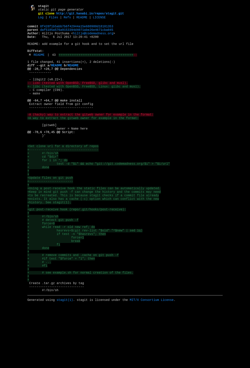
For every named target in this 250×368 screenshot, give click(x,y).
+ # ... (39, 317)
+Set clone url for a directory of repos (63, 175)
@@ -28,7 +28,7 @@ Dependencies (54, 81)
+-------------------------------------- (63, 180)
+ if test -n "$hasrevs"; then (66, 283)
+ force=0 (41, 270)
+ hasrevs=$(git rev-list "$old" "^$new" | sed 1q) (84, 278)
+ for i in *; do (47, 192)
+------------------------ (50, 218)
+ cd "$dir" (42, 188)
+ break (53, 291)
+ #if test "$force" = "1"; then (61, 313)
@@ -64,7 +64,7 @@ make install (54, 119)
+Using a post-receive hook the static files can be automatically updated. (94, 227)
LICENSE (99, 20)
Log (41, 20)
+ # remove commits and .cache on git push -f (73, 308)
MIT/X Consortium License (152, 362)
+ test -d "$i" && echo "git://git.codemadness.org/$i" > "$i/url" (98, 197)
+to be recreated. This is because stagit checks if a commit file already (93, 235)
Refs (67, 20)
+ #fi (37, 321)
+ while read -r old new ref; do (61, 274)
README (81, 20)
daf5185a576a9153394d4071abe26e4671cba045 (76, 34)
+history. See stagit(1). (49, 244)
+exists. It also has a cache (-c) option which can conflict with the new (93, 240)
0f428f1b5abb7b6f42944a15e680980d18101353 (76, 30)
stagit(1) (65, 362)
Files (53, 20)
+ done (38, 201)
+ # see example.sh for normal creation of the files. (80, 330)
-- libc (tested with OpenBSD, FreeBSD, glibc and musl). (77, 98)
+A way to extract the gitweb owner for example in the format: (83, 141)
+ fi (43, 295)
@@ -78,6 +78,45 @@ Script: (51, 158)
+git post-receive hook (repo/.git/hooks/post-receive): (76, 253)
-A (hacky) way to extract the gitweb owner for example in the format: (90, 137)
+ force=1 (55, 287)
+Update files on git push (50, 214)
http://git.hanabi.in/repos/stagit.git (90, 15)
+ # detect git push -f (53, 265)
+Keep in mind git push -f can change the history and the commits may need (94, 231)
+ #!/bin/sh (42, 184)
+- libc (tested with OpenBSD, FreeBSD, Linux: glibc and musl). (84, 102)
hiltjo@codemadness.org (93, 38)
